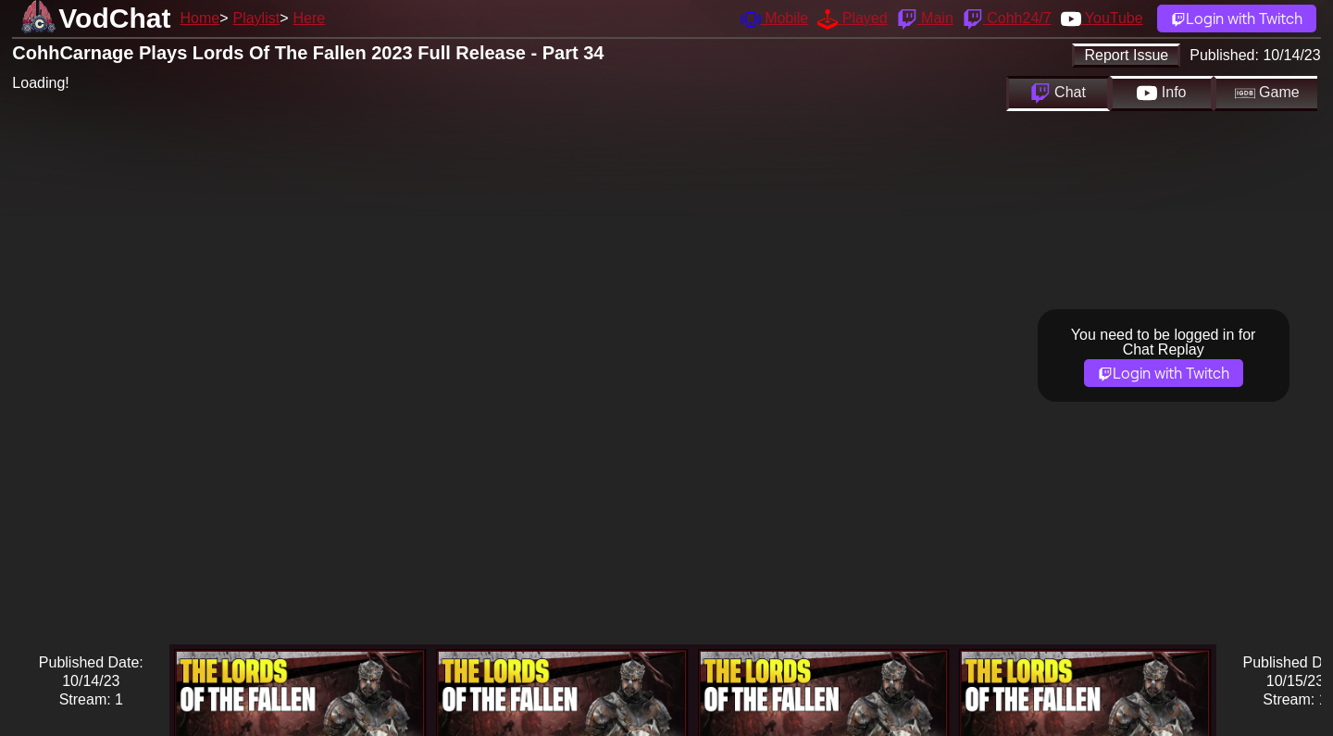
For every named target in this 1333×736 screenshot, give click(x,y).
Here (309, 18)
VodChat (114, 18)
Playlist (256, 18)
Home (199, 18)
